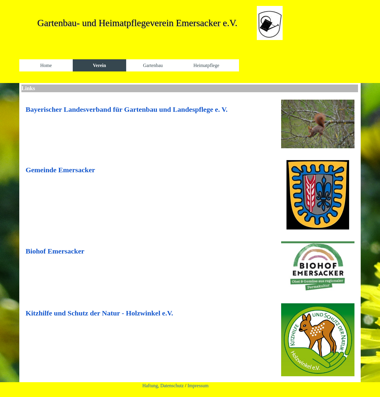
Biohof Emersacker (55, 251)
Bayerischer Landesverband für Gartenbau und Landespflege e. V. (126, 109)
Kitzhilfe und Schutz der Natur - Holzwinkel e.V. (99, 313)
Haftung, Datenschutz (163, 385)
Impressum (197, 385)
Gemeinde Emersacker (60, 170)
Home (46, 65)
